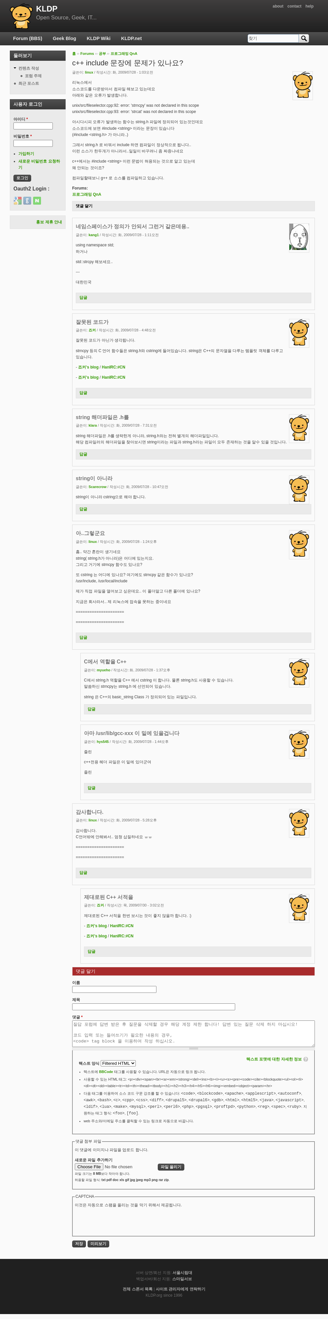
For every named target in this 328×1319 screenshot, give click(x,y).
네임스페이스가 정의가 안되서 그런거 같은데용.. (132, 226)
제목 (76, 999)
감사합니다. (89, 812)
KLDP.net (131, 38)
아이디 (20, 119)
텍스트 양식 (90, 1068)
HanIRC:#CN (113, 367)
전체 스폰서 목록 (138, 1294)
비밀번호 (22, 136)
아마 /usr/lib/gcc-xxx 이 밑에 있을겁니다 (131, 733)
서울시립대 (182, 1277)
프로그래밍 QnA (124, 54)
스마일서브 (182, 1284)
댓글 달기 (84, 206)
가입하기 (26, 153)
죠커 (92, 330)
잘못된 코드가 (92, 322)
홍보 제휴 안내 (49, 222)
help (309, 6)
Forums (87, 54)
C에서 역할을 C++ (105, 661)
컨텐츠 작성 (28, 68)
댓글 (77, 1017)
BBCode (106, 1077)
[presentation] (124, 1226)
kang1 (94, 235)
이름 (76, 982)
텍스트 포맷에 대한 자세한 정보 (274, 1064)
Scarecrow (98, 487)
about (278, 6)
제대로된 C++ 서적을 (108, 897)
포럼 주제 (33, 76)
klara (93, 425)
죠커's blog (88, 367)
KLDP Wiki (99, 38)
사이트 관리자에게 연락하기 (180, 1294)
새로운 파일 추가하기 (94, 1165)
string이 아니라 (94, 478)
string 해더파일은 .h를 (102, 417)
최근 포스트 (28, 83)
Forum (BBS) (27, 38)
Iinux (89, 72)
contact (294, 6)
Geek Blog (64, 38)
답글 (83, 297)
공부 (102, 54)
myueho (103, 670)
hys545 (103, 742)
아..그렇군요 (90, 533)
